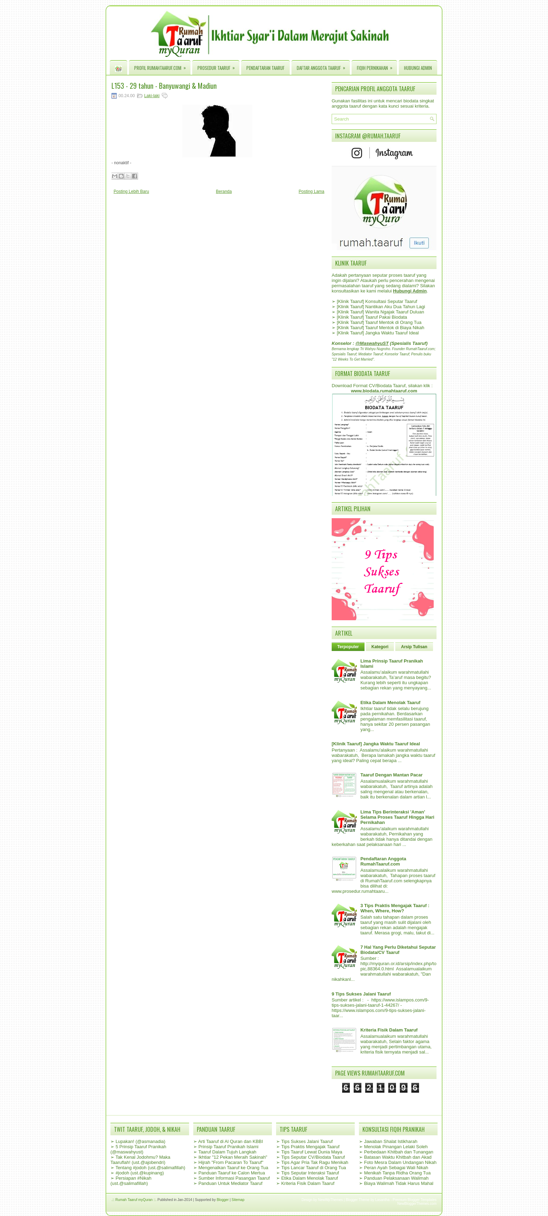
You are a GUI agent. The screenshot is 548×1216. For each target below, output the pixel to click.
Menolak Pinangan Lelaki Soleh (396, 1146)
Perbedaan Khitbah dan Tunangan (398, 1152)
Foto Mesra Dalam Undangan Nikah (400, 1162)
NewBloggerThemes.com (417, 1204)
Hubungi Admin (418, 67)
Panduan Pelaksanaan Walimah (396, 1178)
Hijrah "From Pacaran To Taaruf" (231, 1162)
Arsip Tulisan (414, 646)
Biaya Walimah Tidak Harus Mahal (398, 1183)
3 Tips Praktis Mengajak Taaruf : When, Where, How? (394, 908)
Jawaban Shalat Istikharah (390, 1141)
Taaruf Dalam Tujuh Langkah (227, 1152)
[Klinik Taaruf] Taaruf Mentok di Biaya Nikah (380, 327)
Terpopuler (348, 646)
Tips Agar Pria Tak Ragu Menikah (314, 1162)
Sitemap (238, 1200)
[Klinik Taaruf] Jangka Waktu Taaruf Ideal (378, 332)
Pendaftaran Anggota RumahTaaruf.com (383, 861)
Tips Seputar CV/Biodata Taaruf (313, 1157)
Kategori (380, 646)
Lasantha (382, 1200)
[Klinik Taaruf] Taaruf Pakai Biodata (372, 317)
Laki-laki (151, 95)
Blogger (223, 1200)
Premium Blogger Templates (415, 1200)
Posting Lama (311, 191)
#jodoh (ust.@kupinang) (140, 1172)
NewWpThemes (330, 1200)
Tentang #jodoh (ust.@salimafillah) (150, 1167)
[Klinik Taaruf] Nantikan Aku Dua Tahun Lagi (381, 306)
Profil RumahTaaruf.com (162, 66)
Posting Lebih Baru (131, 191)
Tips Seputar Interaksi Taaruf (310, 1172)
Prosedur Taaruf (218, 66)
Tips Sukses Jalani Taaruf (306, 1141)
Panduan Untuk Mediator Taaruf (230, 1183)
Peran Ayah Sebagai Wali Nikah (396, 1167)
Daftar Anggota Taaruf (323, 66)
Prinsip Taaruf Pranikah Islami (229, 1146)
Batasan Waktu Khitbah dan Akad (398, 1157)
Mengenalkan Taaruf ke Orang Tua (233, 1167)
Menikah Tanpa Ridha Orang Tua (397, 1172)
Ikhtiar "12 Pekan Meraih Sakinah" (233, 1157)
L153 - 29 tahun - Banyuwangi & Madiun (164, 85)
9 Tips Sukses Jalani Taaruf (361, 994)
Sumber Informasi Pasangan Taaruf (234, 1178)
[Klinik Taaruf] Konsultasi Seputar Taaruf (377, 301)
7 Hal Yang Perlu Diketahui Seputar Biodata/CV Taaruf (398, 949)
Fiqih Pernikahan (377, 66)
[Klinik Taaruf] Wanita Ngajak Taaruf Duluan (380, 311)
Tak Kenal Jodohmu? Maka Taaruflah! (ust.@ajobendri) (140, 1160)
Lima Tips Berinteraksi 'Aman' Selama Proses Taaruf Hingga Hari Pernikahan (397, 817)
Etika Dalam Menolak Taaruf (390, 702)
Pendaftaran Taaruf (265, 67)
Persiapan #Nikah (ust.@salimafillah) (130, 1180)
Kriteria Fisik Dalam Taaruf (389, 1030)
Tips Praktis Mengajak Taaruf (310, 1146)
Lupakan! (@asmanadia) (141, 1141)
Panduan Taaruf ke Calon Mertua (232, 1172)
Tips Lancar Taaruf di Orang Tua (313, 1167)
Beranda (224, 191)
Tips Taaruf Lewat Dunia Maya (311, 1152)
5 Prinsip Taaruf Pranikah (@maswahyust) (138, 1149)
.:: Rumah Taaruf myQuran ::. (134, 1200)
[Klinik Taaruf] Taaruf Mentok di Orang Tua (379, 322)
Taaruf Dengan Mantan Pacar (391, 774)
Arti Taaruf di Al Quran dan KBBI (230, 1141)
